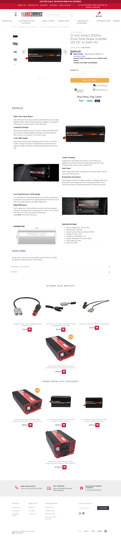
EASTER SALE (7, 21)
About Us (22, 5)
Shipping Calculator (20, 266)
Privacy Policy (50, 510)
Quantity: (74, 70)
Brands (117, 21)
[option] (44, 54)
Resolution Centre (15, 514)
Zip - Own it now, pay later (50, 518)
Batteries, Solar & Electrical (27, 22)
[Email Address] (88, 508)
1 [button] (38, 78)
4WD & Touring (48, 21)
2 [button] (41, 78)
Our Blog (32, 510)
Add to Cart (89, 80)
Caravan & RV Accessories (82, 22)
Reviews (14, 272)
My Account (16, 507)
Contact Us (33, 5)
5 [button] (51, 78)
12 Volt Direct (76, 32)
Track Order (16, 510)
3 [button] (44, 78)
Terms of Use (49, 507)
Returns (53, 5)
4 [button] (48, 78)
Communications (103, 21)
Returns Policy (50, 514)
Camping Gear (63, 21)
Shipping (44, 5)
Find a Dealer (65, 5)
